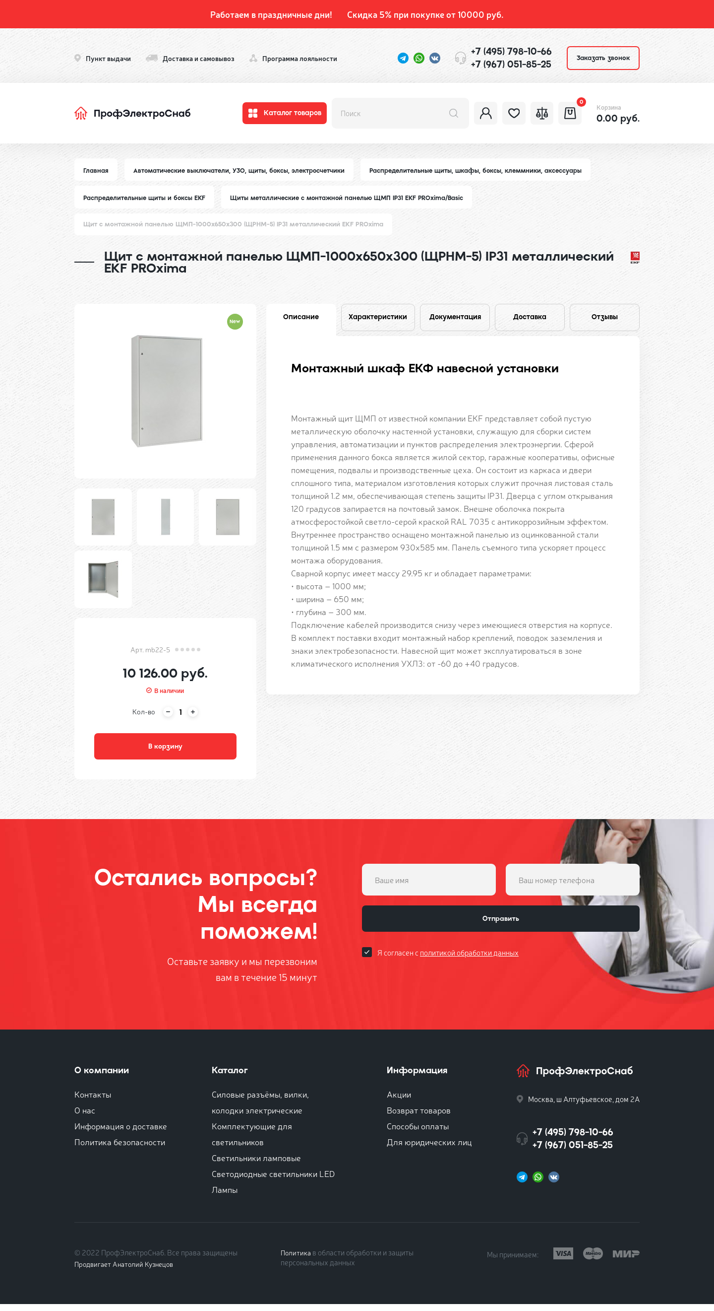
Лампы (225, 1196)
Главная (96, 170)
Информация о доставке (120, 1132)
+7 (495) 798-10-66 (511, 51)
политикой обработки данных (469, 965)
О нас (84, 1116)
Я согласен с (448, 965)
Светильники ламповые (256, 1164)
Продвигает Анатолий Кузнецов (127, 1270)
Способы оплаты (418, 1132)
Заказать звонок (603, 58)
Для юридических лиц (429, 1148)
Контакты (92, 1100)
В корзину (165, 750)
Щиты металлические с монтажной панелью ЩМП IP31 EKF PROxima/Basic (355, 199)
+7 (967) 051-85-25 (511, 64)
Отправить (501, 928)
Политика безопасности (119, 1148)
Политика (297, 1259)
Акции (399, 1100)
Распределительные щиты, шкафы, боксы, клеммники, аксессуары (484, 170)
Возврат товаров (419, 1116)
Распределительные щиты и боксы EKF (146, 199)
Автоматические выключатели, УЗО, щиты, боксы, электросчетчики (242, 170)
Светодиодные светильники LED (273, 1180)
